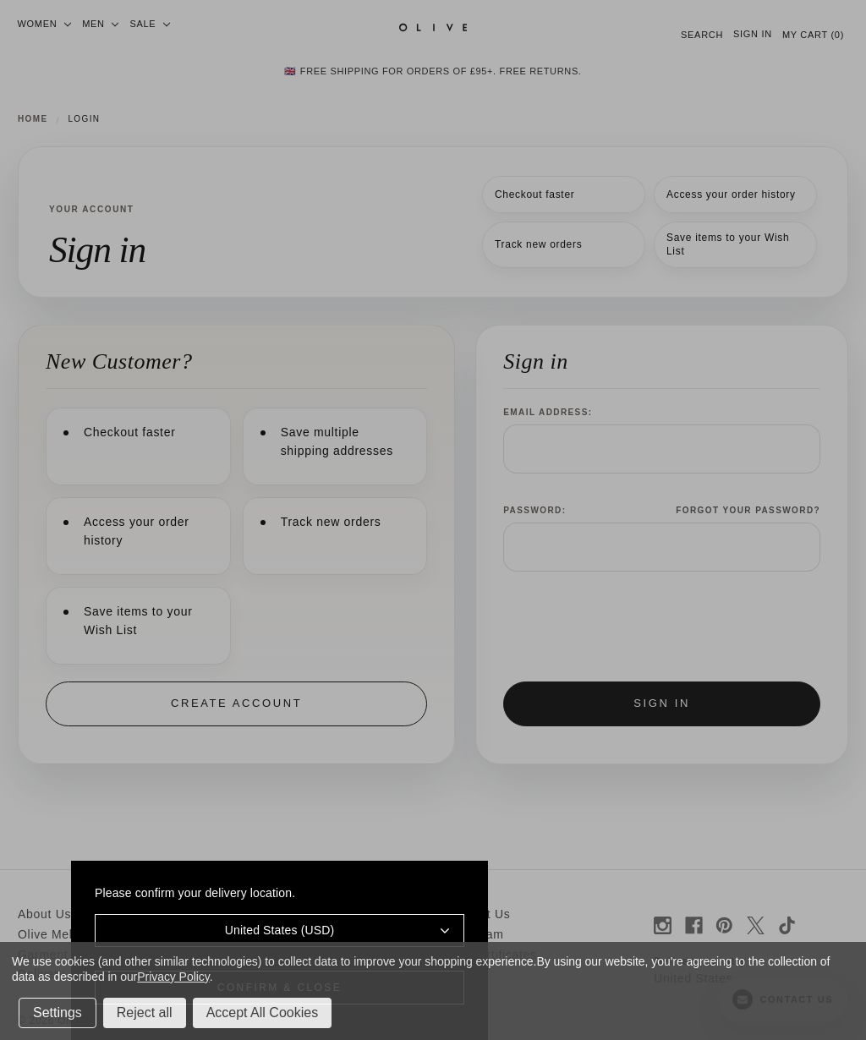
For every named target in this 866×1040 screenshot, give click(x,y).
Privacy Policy (173, 976)
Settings (57, 1012)
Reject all (145, 1012)
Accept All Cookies (262, 1012)
